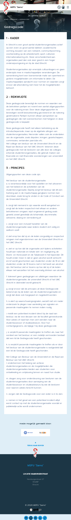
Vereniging (13, 19)
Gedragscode (24, 19)
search (59, 7)
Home (6, 19)
